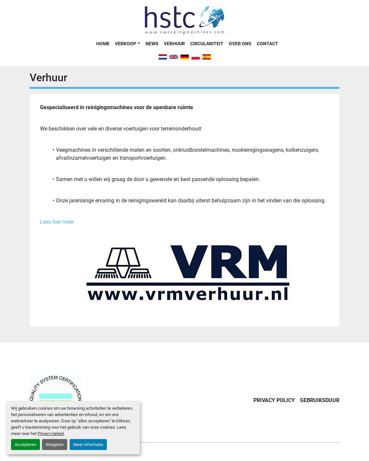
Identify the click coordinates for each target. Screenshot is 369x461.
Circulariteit (206, 43)
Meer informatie (88, 444)
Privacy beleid (51, 433)
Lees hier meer (57, 222)
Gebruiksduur (319, 400)
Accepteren (25, 444)
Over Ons (240, 43)
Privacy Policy (274, 400)
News (152, 43)
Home (103, 43)
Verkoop (125, 43)
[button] (127, 43)
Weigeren (55, 444)
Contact (267, 43)
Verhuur (174, 43)
